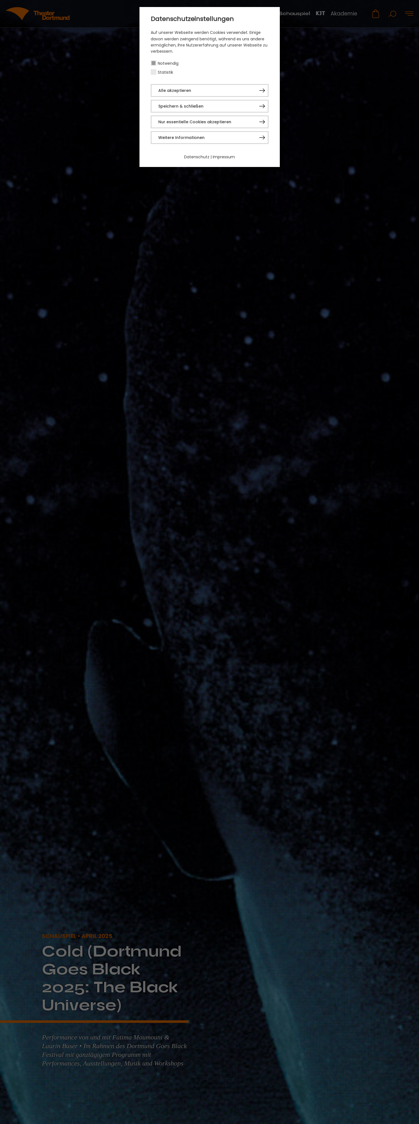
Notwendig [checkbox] (168, 63)
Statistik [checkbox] (165, 72)
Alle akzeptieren (174, 90)
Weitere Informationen (181, 137)
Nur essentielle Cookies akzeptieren (194, 122)
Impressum (224, 157)
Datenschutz (196, 157)
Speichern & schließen (180, 106)
